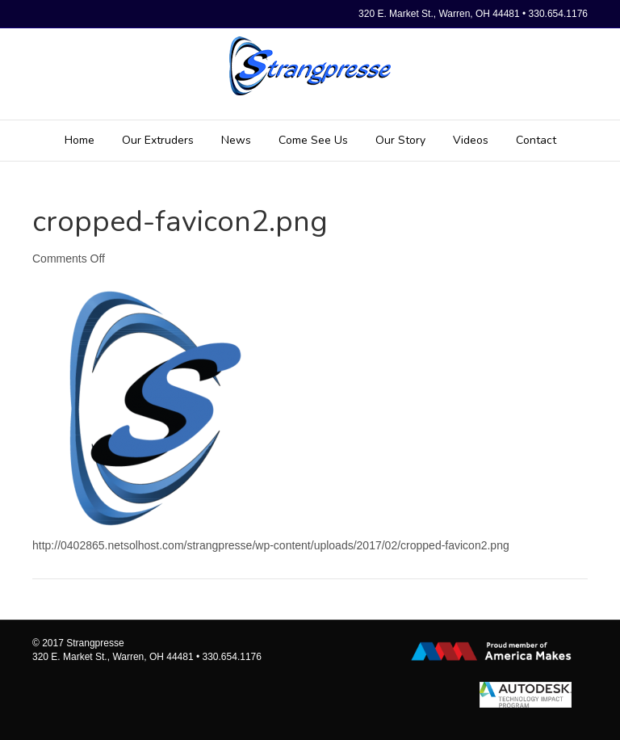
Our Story (400, 140)
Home (79, 140)
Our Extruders (158, 140)
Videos (470, 140)
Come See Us (313, 140)
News (236, 140)
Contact (536, 140)
